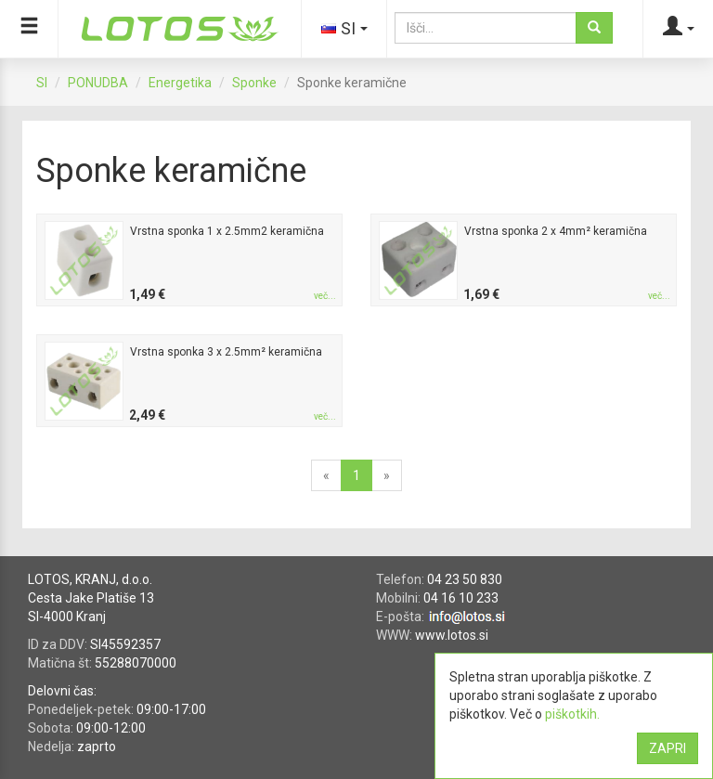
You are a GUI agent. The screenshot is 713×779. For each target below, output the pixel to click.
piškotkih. (572, 714)
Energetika (180, 82)
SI (41, 82)
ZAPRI (667, 748)
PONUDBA (98, 82)
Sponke (254, 82)
